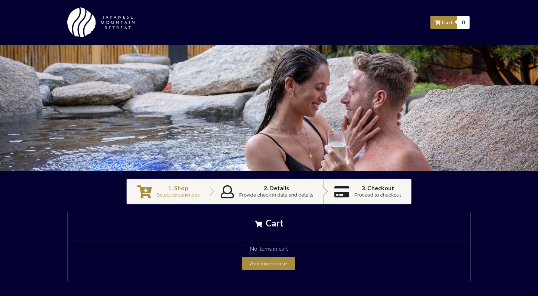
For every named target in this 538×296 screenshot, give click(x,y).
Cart (444, 22)
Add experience (268, 263)
